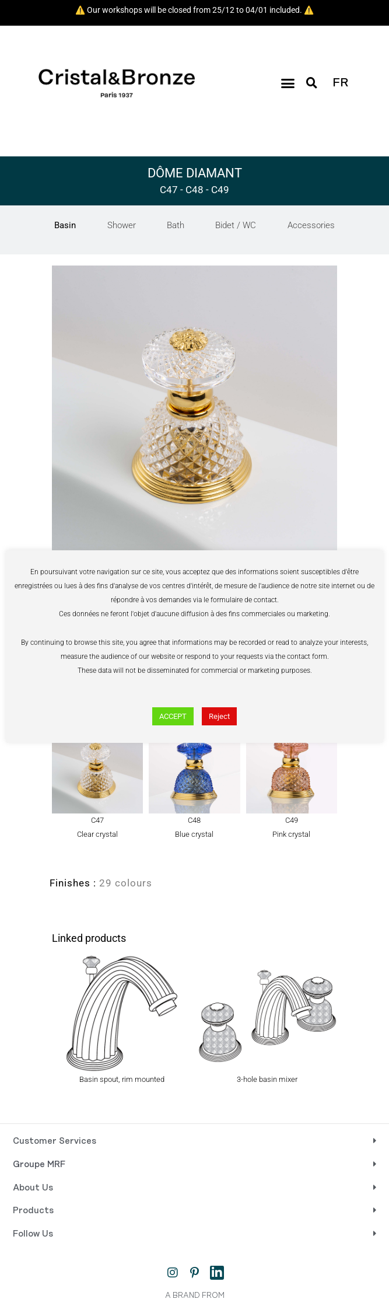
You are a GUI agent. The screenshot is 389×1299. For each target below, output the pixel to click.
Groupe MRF (39, 1164)
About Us (33, 1188)
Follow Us (33, 1234)
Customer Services (54, 1141)
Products (33, 1211)
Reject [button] (219, 716)
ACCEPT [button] (173, 716)
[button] (288, 83)
